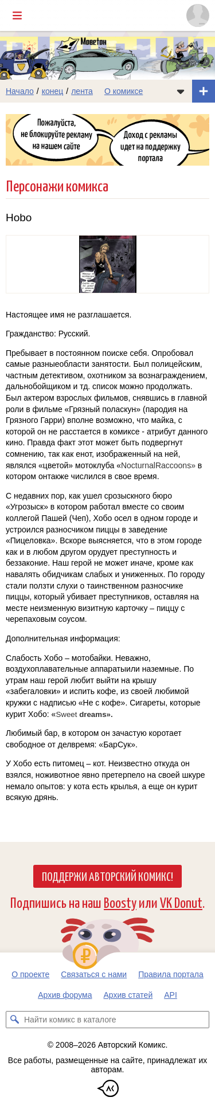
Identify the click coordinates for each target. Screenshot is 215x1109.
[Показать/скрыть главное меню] (17, 15)
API (170, 995)
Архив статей (128, 995)
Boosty (120, 902)
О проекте (30, 974)
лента (82, 91)
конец (53, 91)
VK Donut (181, 902)
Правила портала (171, 974)
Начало (20, 91)
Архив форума (65, 995)
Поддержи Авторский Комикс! (107, 875)
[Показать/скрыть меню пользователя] (197, 15)
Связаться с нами (94, 974)
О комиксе (123, 91)
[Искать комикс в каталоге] (14, 1020)
